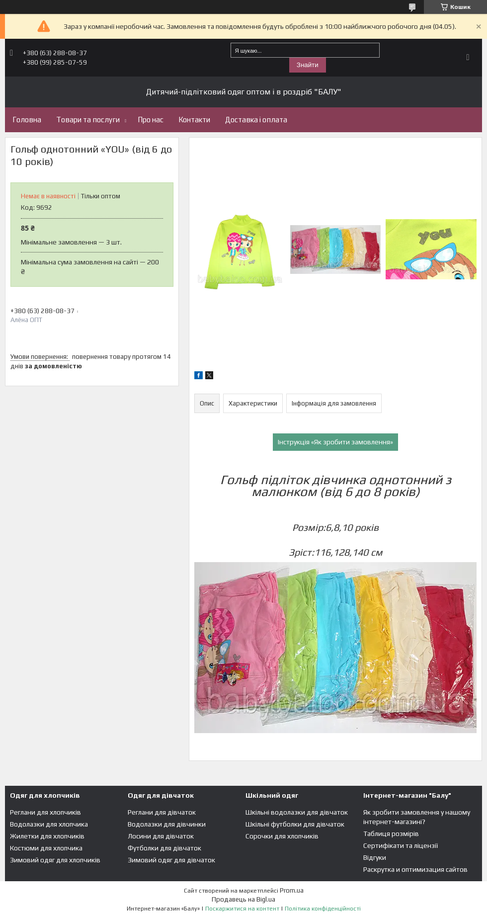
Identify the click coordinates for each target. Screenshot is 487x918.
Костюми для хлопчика (46, 848)
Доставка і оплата (256, 119)
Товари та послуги (88, 119)
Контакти (194, 119)
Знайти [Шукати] (308, 65)
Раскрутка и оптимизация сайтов (415, 869)
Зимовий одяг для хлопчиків (55, 860)
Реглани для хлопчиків (45, 812)
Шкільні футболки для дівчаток (294, 824)
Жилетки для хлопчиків (47, 836)
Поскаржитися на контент (242, 908)
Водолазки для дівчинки (167, 824)
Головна (26, 119)
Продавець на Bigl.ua (243, 899)
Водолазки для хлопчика (49, 824)
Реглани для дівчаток (162, 812)
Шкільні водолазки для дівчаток (296, 812)
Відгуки (374, 857)
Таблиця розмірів (391, 833)
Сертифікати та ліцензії (400, 845)
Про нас (150, 119)
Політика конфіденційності (323, 908)
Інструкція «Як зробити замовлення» (335, 442)
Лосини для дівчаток (161, 836)
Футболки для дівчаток (164, 848)
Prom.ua (292, 890)
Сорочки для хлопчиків (282, 836)
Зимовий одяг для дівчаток (171, 860)
